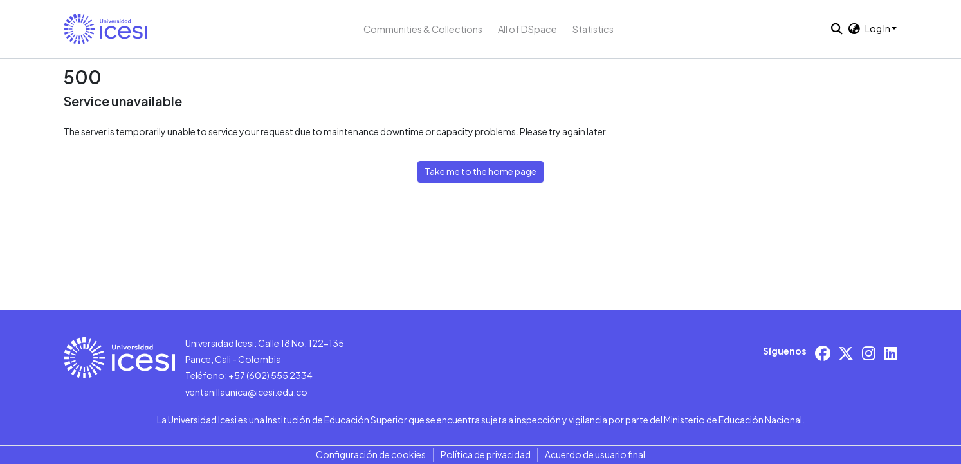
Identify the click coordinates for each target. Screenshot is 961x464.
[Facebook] (822, 353)
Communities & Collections (422, 28)
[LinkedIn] (890, 353)
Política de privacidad (486, 454)
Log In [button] (878, 28)
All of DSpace (527, 28)
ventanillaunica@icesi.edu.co (246, 392)
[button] (105, 29)
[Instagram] (868, 353)
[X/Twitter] (846, 353)
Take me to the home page (480, 171)
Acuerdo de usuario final (595, 454)
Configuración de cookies (371, 454)
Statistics (593, 28)
